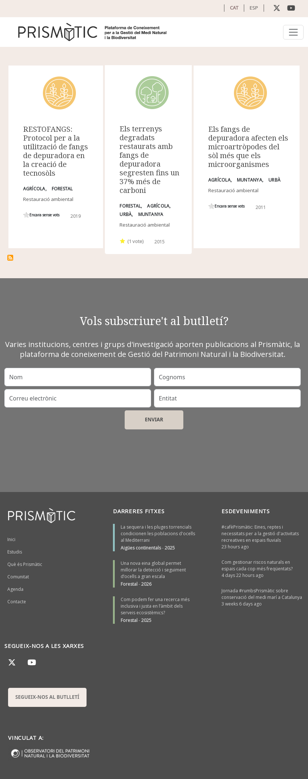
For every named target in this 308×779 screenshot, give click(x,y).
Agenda (15, 589)
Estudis (14, 552)
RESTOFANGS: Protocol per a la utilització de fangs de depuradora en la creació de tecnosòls (55, 151)
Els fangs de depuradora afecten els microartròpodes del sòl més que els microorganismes (248, 146)
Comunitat (18, 577)
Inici (11, 539)
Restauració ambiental (48, 199)
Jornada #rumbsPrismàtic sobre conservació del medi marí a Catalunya (261, 594)
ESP (254, 7)
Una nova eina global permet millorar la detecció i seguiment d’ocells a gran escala (153, 569)
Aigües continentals (141, 548)
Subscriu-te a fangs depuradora (10, 258)
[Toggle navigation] (293, 32)
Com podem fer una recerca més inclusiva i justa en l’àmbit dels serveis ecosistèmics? (155, 606)
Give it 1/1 (26, 215)
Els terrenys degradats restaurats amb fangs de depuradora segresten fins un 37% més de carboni (149, 159)
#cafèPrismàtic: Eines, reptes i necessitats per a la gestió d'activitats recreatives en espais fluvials (260, 533)
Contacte (16, 602)
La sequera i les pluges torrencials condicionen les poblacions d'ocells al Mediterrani (158, 533)
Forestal (129, 584)
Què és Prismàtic (24, 564)
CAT (234, 7)
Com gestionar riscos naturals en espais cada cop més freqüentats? (257, 565)
